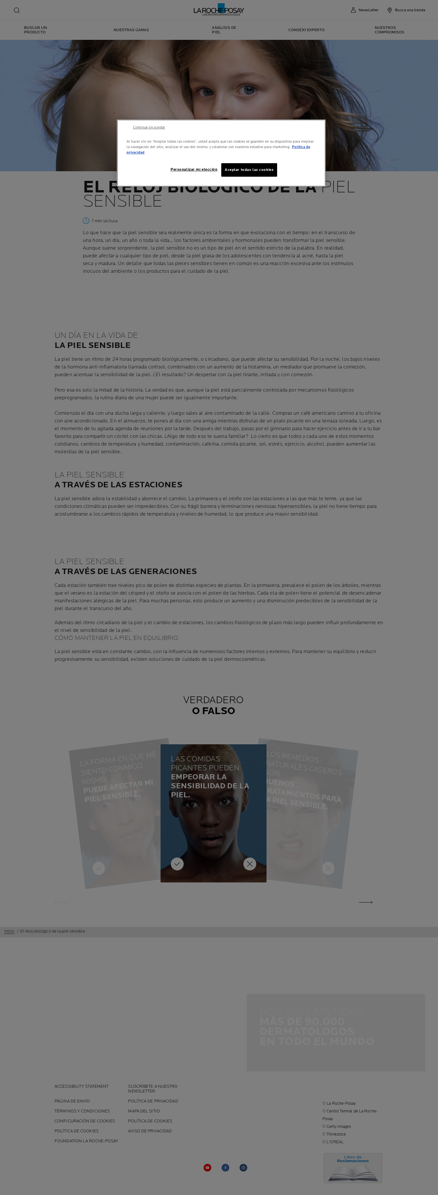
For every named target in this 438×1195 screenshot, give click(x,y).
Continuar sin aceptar (149, 127)
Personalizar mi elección (194, 169)
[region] (221, 153)
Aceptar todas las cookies (249, 170)
